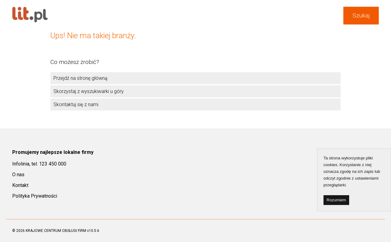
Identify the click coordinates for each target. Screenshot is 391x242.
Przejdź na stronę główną (80, 78)
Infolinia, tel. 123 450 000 (39, 164)
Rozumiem (336, 200)
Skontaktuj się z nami (75, 104)
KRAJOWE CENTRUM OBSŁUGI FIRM (56, 231)
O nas (18, 174)
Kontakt (20, 185)
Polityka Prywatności (34, 196)
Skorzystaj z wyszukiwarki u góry (88, 91)
